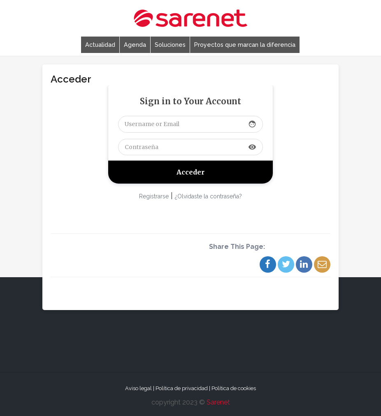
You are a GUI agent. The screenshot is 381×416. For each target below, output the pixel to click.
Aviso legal (138, 388)
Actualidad (100, 44)
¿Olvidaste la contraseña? (208, 196)
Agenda (135, 44)
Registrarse (154, 196)
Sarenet (218, 402)
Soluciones (170, 44)
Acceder (71, 79)
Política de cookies (233, 388)
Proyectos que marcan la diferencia (244, 44)
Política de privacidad (182, 388)
